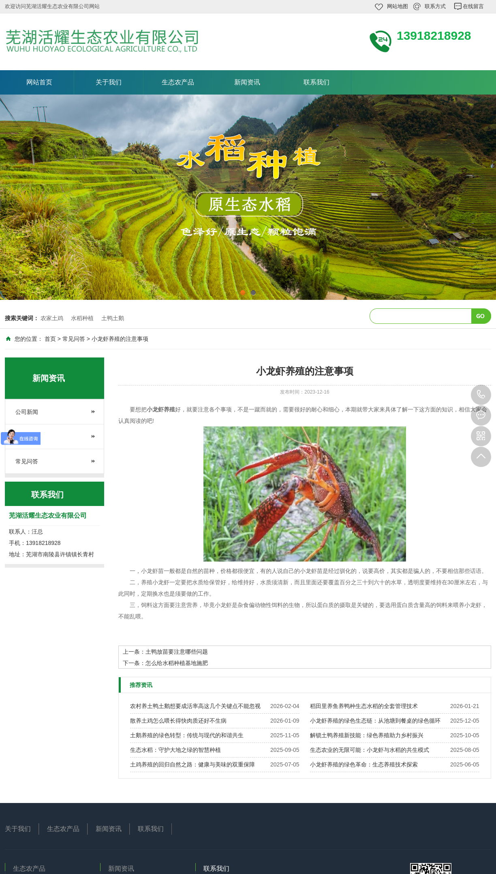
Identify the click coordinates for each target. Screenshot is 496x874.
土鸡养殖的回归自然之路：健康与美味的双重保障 (192, 764)
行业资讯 (26, 436)
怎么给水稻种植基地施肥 (176, 663)
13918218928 (481, 395)
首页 (50, 339)
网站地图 (397, 6)
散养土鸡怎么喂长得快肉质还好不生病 (178, 720)
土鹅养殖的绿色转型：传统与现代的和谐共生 (187, 735)
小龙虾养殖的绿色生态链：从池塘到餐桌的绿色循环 (375, 720)
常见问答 (73, 339)
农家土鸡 (52, 318)
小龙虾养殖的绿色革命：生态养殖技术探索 (364, 764)
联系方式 (435, 6)
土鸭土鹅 (112, 318)
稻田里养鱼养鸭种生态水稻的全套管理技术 (364, 706)
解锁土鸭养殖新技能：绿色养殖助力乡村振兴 (366, 735)
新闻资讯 (247, 82)
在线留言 (473, 6)
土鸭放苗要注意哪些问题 (176, 651)
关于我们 (109, 82)
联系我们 (316, 82)
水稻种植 (82, 318)
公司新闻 (26, 412)
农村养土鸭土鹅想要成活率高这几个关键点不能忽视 (195, 706)
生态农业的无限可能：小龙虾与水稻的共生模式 (369, 750)
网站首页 (39, 82)
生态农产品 (178, 82)
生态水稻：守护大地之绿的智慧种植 (175, 750)
